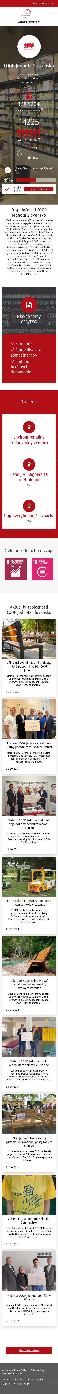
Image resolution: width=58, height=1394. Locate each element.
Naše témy (18, 1379)
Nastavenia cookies (12, 1373)
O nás (6, 1379)
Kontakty (24, 1383)
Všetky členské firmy (29, 1350)
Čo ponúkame (35, 1379)
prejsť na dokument (38, 189)
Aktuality (9, 1383)
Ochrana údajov (38, 1370)
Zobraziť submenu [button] (27, 21)
